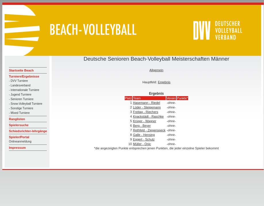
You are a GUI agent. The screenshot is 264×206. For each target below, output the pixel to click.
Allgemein (156, 70)
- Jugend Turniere (20, 94)
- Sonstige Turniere (21, 108)
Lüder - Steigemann (147, 107)
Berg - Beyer (142, 125)
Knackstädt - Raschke (148, 116)
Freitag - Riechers (145, 112)
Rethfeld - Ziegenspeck (149, 130)
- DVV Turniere (18, 80)
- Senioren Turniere (21, 99)
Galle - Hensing (144, 134)
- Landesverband (19, 85)
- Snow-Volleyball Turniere (25, 103)
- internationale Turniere (24, 90)
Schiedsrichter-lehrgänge (28, 131)
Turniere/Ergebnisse (24, 76)
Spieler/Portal (19, 137)
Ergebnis (164, 82)
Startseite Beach (21, 70)
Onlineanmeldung (20, 141)
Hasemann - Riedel (146, 102)
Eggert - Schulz (144, 139)
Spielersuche (18, 125)
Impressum (17, 147)
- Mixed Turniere (19, 112)
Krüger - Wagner (144, 121)
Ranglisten (17, 119)
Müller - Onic (142, 144)
